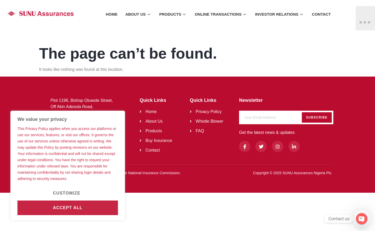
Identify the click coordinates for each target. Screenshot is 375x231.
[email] (286, 117)
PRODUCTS (173, 14)
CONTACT (321, 14)
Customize (66, 193)
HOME (111, 14)
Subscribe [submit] (316, 117)
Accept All (68, 207)
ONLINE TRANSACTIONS (221, 14)
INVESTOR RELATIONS (279, 14)
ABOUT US (138, 14)
